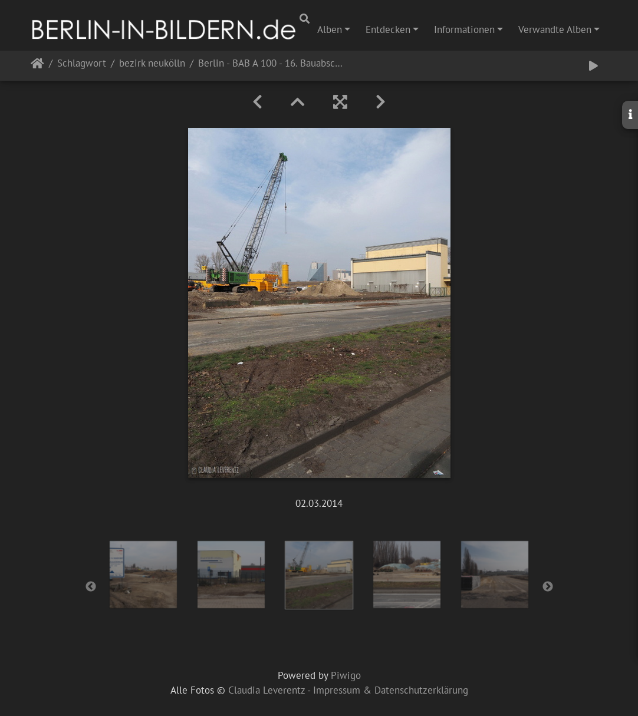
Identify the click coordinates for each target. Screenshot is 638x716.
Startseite (37, 65)
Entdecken (388, 29)
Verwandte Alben (554, 29)
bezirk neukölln (152, 64)
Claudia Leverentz (266, 690)
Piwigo (346, 675)
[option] (144, 574)
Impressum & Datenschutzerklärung (390, 690)
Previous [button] (91, 587)
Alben (329, 29)
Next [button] (548, 587)
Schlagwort (81, 64)
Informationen (464, 29)
